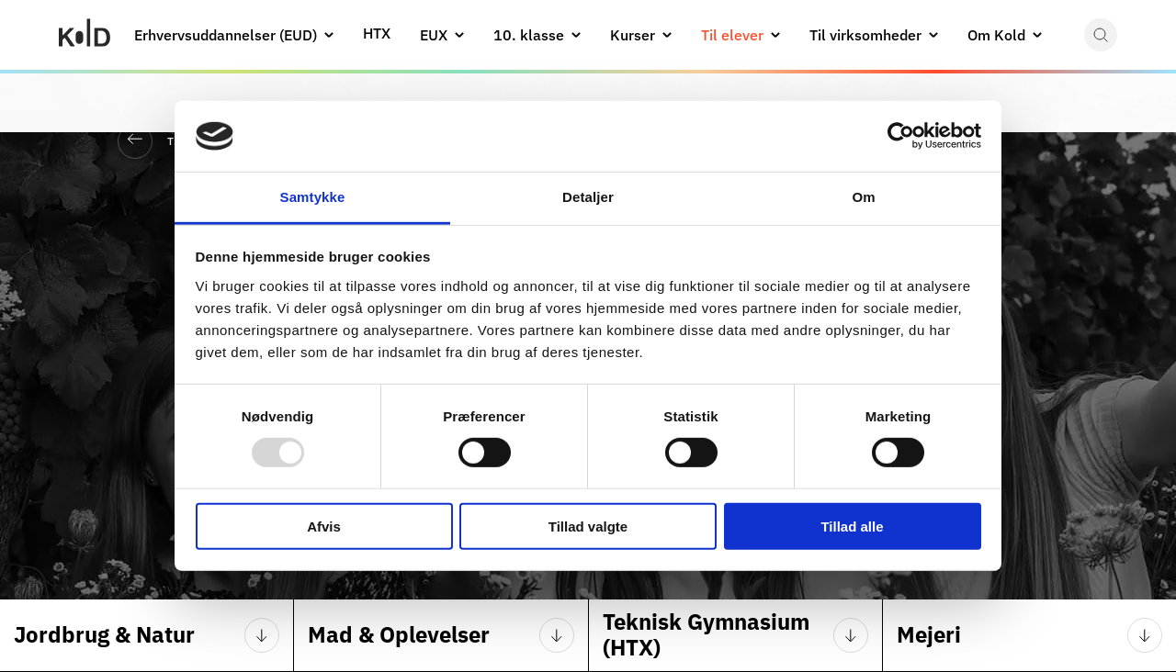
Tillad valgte (588, 525)
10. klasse (528, 35)
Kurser (632, 35)
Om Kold (996, 35)
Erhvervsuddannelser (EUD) (225, 35)
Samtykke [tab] (312, 197)
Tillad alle (851, 525)
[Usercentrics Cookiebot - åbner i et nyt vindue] (900, 136)
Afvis (324, 525)
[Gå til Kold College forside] (84, 34)
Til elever (732, 35)
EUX (433, 35)
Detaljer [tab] (588, 197)
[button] (329, 35)
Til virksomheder (865, 35)
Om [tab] (863, 197)
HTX (376, 33)
